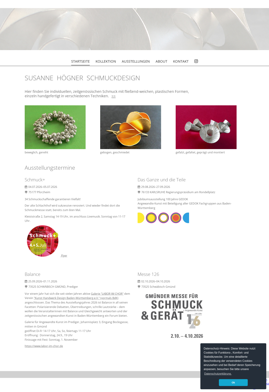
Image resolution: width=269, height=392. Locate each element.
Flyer (46, 256)
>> (114, 95)
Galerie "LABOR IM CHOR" (107, 294)
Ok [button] (233, 382)
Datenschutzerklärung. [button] (218, 373)
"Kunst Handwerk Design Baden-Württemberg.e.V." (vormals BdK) (76, 298)
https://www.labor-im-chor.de (44, 346)
